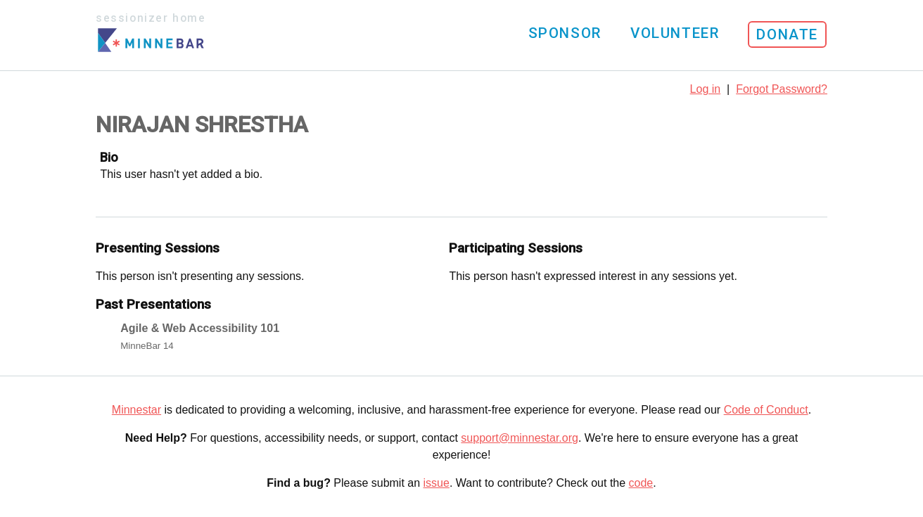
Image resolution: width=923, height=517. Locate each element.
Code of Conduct (766, 410)
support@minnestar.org (519, 438)
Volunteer (674, 33)
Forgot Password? (781, 89)
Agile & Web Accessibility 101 (199, 328)
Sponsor (564, 33)
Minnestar (136, 410)
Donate (787, 34)
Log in (705, 89)
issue (437, 483)
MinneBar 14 (147, 345)
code (641, 483)
